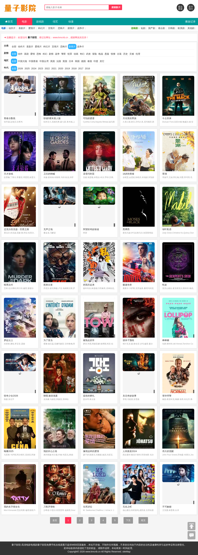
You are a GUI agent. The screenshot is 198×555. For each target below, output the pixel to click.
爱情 (32, 54)
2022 (47, 68)
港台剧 (161, 28)
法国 (58, 61)
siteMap (126, 551)
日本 (71, 61)
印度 (96, 61)
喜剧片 (22, 28)
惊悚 (113, 54)
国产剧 (151, 28)
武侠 (88, 54)
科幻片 (41, 28)
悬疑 (107, 54)
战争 (57, 54)
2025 (27, 68)
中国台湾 (44, 61)
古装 (119, 54)
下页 (128, 520)
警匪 (63, 54)
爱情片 (31, 28)
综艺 (55, 21)
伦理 (138, 54)
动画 (76, 54)
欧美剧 (181, 28)
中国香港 (33, 61)
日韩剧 (171, 28)
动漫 (70, 21)
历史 (125, 54)
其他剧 (191, 28)
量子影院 (32, 37)
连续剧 (40, 21)
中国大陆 (22, 61)
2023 (40, 68)
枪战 (100, 54)
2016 (87, 68)
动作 (20, 54)
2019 (67, 68)
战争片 (80, 28)
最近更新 (180, 7)
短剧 (143, 28)
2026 (20, 68)
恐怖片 (61, 28)
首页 (9, 21)
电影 (24, 21)
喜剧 (26, 54)
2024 (33, 68)
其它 (102, 61)
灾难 (131, 54)
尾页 (143, 520)
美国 (52, 61)
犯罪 (69, 54)
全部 (14, 46)
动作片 (12, 28)
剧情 (51, 54)
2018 (74, 68)
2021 (53, 68)
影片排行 (191, 7)
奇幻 (82, 54)
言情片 (51, 28)
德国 (83, 61)
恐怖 (39, 54)
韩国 (77, 61)
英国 (65, 61)
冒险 (94, 54)
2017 (80, 68)
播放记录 (190, 21)
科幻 (45, 54)
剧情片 (71, 28)
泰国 (89, 61)
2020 (60, 68)
